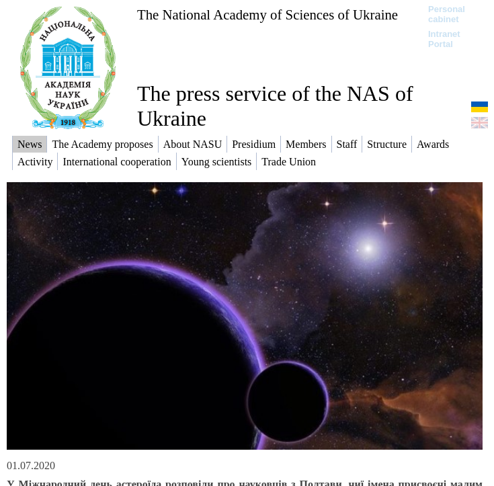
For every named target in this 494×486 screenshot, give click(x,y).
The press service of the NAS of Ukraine (275, 105)
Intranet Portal (444, 39)
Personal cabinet (446, 14)
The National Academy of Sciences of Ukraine (267, 14)
